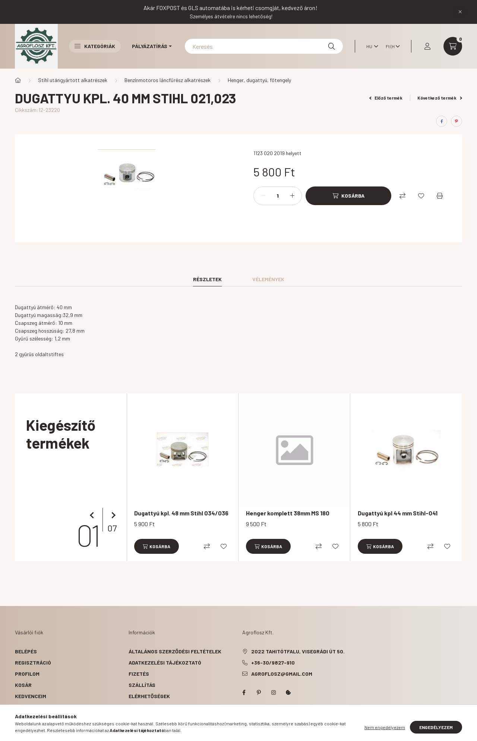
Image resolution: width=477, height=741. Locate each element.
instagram (273, 692)
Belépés (26, 651)
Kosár (23, 685)
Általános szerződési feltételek (175, 651)
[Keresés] (264, 46)
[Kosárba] (348, 195)
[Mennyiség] (277, 196)
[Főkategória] (18, 80)
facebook (243, 692)
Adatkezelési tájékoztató (165, 662)
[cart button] (452, 46)
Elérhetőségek (149, 696)
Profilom (27, 674)
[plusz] (292, 195)
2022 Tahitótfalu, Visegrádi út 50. (298, 651)
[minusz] (263, 195)
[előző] (93, 515)
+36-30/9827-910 (273, 662)
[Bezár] (460, 12)
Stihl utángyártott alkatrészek (72, 80)
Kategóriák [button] (95, 46)
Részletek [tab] (207, 279)
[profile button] (427, 46)
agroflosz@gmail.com (281, 674)
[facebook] (441, 121)
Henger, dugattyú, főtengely (259, 80)
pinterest (258, 692)
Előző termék (386, 97)
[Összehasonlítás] (402, 195)
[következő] (111, 515)
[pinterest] (456, 121)
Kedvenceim (30, 696)
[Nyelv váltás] (370, 46)
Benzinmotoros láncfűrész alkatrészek (167, 80)
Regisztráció (33, 662)
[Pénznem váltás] (391, 46)
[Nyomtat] (439, 195)
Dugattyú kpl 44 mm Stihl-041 (397, 512)
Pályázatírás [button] (149, 46)
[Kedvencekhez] (421, 195)
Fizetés (139, 674)
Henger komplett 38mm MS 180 (287, 512)
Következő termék (439, 97)
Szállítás (142, 685)
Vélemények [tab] (268, 279)
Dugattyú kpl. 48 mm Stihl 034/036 (181, 512)
